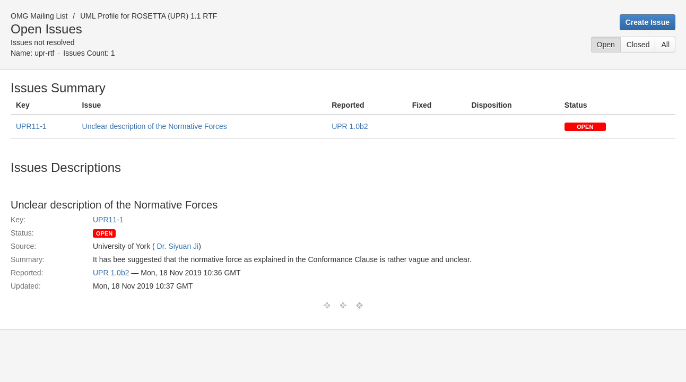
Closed (638, 44)
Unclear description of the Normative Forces (154, 126)
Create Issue (648, 22)
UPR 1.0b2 (350, 126)
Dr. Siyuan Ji (178, 246)
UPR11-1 (31, 126)
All (665, 44)
